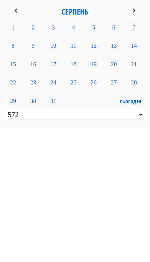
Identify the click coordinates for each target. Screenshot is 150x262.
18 (73, 64)
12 (93, 46)
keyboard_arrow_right (134, 10)
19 (93, 64)
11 (73, 46)
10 (53, 46)
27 (114, 82)
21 (134, 64)
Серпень (75, 12)
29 (13, 101)
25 (73, 82)
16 (33, 64)
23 (33, 82)
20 (114, 64)
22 (13, 82)
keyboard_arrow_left (16, 10)
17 (53, 64)
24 (53, 82)
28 (134, 82)
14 (134, 46)
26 (93, 82)
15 (13, 64)
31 (53, 101)
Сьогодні (130, 101)
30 (33, 101)
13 (114, 46)
